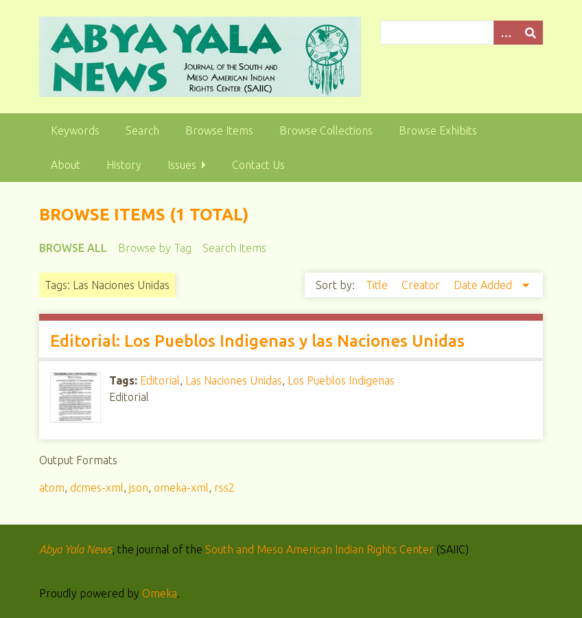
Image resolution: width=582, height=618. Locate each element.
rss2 (224, 487)
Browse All (73, 248)
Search (142, 130)
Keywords (75, 130)
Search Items (234, 248)
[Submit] (530, 33)
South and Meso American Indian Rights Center (319, 549)
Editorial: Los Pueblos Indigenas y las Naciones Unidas (257, 341)
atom (52, 487)
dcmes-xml (97, 487)
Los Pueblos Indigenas (341, 380)
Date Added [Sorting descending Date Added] (484, 285)
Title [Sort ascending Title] (378, 285)
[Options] (505, 33)
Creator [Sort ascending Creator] (422, 285)
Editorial (160, 380)
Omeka (159, 593)
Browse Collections (326, 130)
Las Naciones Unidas (233, 380)
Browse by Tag (154, 248)
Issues (181, 165)
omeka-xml (181, 487)
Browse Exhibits (438, 130)
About (65, 165)
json (138, 487)
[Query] (461, 33)
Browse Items (219, 130)
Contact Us (258, 165)
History (123, 165)
